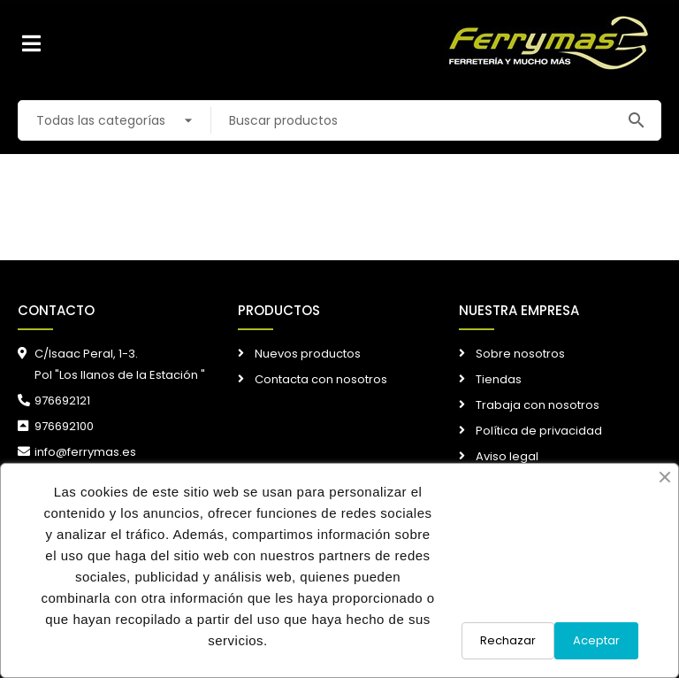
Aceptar (596, 640)
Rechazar (508, 640)
